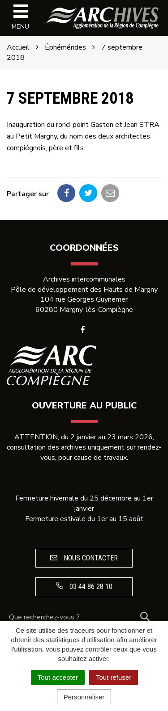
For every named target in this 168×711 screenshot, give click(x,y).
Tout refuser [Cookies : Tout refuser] (113, 677)
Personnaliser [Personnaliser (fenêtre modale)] (84, 697)
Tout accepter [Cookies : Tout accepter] (58, 677)
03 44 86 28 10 (84, 586)
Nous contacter (84, 558)
